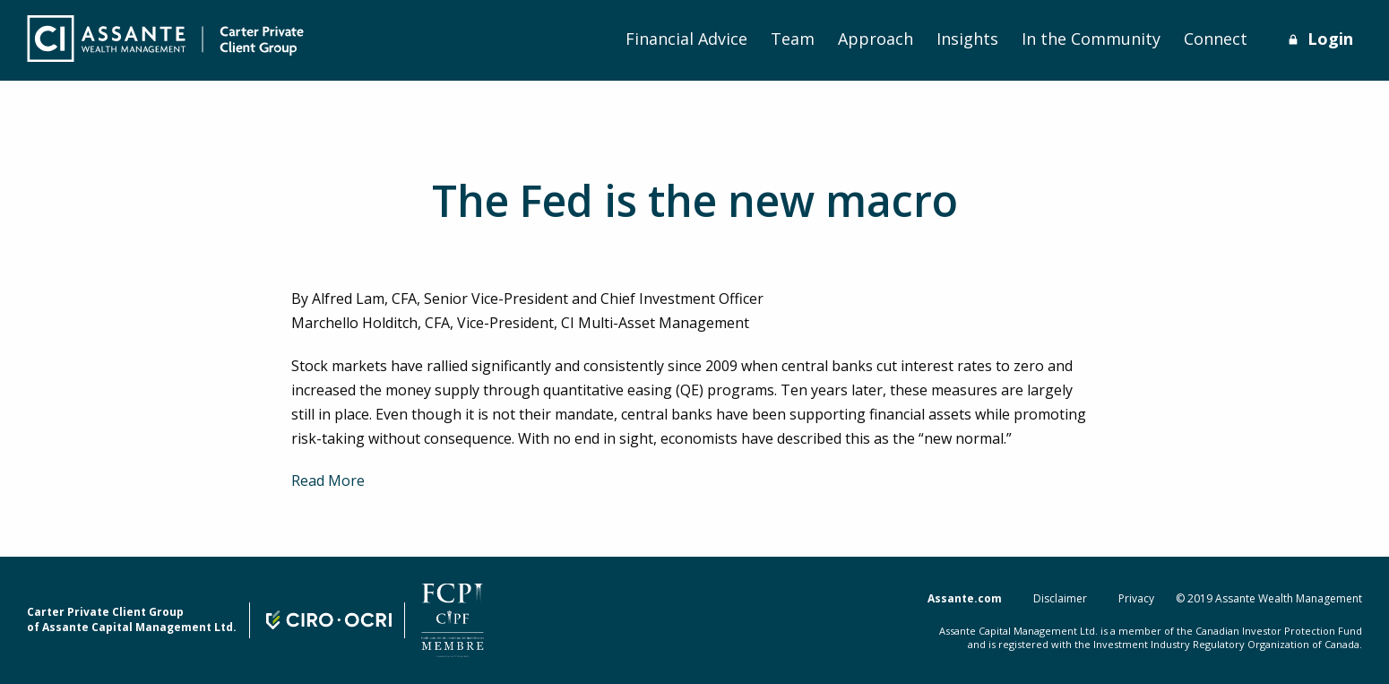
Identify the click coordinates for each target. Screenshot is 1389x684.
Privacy (1136, 598)
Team (793, 38)
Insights (967, 38)
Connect (1215, 38)
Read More (328, 480)
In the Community (1091, 38)
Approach (875, 38)
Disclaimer (1060, 598)
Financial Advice (686, 38)
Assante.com (964, 598)
